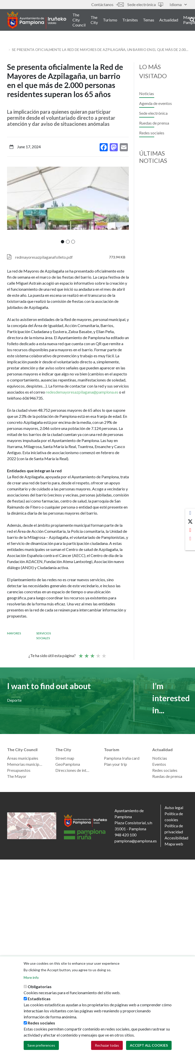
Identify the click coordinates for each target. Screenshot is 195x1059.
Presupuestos (18, 770)
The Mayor (16, 776)
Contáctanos (107, 4)
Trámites (130, 19)
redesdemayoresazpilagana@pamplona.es (82, 392)
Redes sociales (151, 132)
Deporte (14, 700)
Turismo (110, 19)
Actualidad (168, 19)
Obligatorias (40, 986)
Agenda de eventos (155, 103)
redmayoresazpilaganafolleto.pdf (44, 257)
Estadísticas (39, 998)
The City (94, 20)
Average (92, 653)
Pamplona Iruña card (121, 758)
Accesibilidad (176, 837)
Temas (148, 19)
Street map (64, 758)
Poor (80, 653)
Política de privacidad (174, 828)
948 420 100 (125, 834)
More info (31, 977)
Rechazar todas (107, 1045)
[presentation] (11, 205)
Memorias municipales (25, 764)
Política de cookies (174, 816)
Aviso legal (174, 807)
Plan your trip (115, 764)
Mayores (14, 633)
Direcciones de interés (73, 770)
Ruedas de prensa (154, 123)
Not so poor (86, 653)
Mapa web (174, 843)
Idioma (178, 4)
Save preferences (41, 1045)
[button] (62, 242)
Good (98, 653)
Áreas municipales (22, 758)
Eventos (159, 764)
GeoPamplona (67, 764)
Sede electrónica (145, 4)
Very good (103, 653)
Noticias (146, 93)
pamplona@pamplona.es (135, 840)
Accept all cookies (149, 1045)
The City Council (79, 19)
